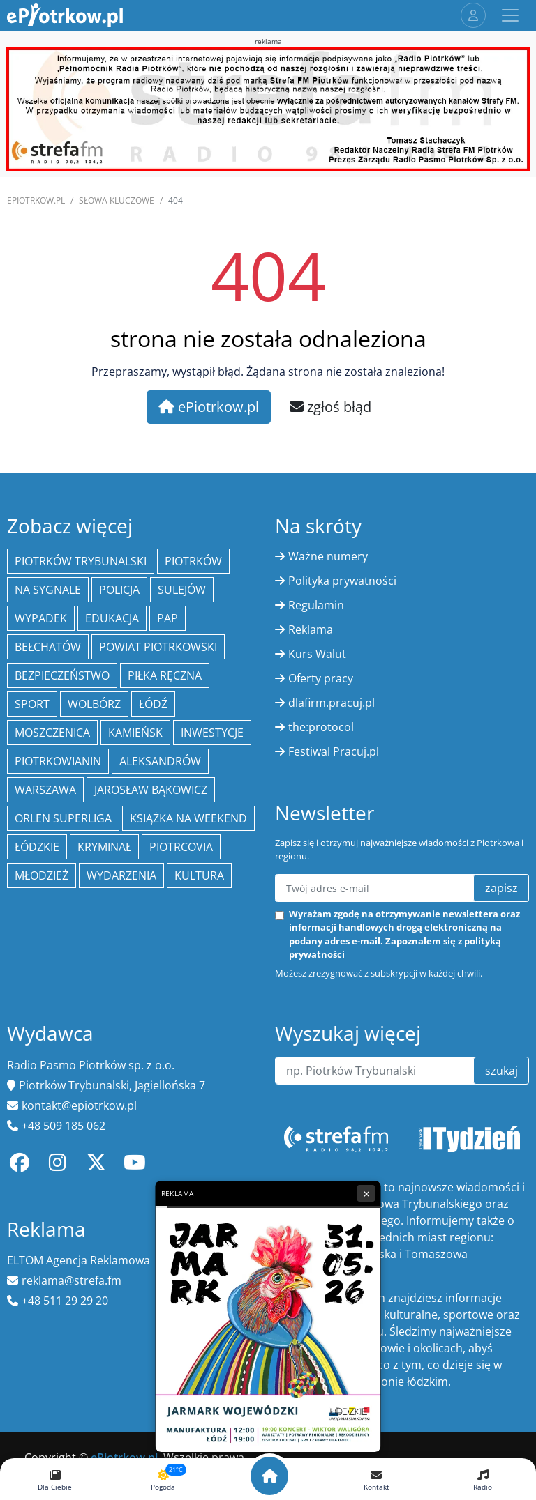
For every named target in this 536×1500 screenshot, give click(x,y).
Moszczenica (52, 732)
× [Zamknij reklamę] (366, 1193)
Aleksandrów (160, 761)
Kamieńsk (135, 732)
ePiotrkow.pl (36, 200)
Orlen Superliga (63, 818)
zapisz (501, 888)
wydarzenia (121, 875)
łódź (153, 704)
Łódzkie (37, 847)
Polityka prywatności (342, 580)
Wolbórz (94, 704)
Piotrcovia (181, 847)
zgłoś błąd (330, 406)
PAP (167, 618)
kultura (199, 875)
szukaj (501, 1070)
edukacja (112, 618)
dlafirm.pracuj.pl (331, 702)
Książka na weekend (188, 818)
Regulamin (316, 605)
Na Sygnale (48, 589)
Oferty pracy (320, 678)
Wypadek (41, 618)
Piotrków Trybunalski (81, 561)
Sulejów (182, 589)
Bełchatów (48, 647)
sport (32, 704)
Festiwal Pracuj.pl (333, 751)
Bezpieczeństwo (62, 675)
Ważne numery (328, 556)
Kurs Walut (317, 653)
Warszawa (45, 789)
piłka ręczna (165, 675)
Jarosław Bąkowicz (150, 789)
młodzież (41, 875)
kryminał (104, 847)
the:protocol (321, 727)
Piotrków (193, 561)
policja (119, 589)
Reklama (310, 629)
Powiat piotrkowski (158, 647)
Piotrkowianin (58, 761)
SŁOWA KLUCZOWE (116, 200)
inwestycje (212, 732)
